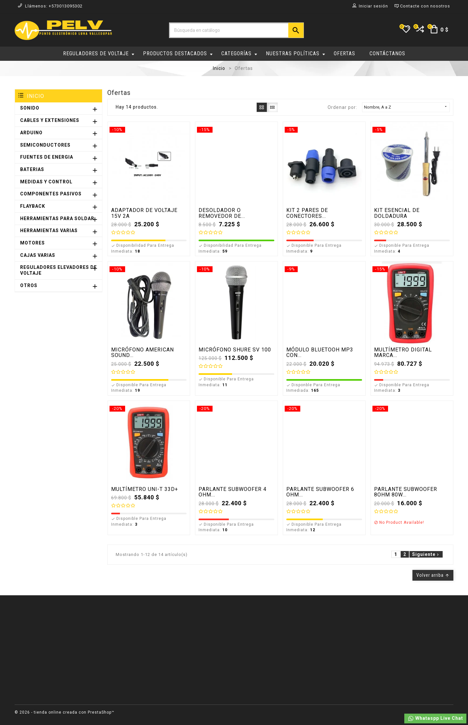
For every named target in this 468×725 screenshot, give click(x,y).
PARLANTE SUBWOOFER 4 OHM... (232, 492)
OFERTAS (344, 53)
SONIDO (29, 108)
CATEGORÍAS (239, 53)
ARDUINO (31, 132)
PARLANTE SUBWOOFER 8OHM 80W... (405, 492)
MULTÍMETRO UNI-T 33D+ (144, 489)
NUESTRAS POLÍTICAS (295, 53)
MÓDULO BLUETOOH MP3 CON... (319, 352)
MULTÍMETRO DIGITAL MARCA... (403, 352)
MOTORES (32, 242)
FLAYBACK (32, 206)
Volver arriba (432, 575)
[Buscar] (236, 30)
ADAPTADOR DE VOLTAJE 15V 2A (144, 213)
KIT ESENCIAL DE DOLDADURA (397, 213)
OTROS (28, 285)
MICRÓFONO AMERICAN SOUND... (142, 352)
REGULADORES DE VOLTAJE (98, 53)
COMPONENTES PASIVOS (51, 193)
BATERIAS (32, 169)
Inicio (35, 96)
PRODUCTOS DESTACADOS (178, 53)
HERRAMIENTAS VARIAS (49, 230)
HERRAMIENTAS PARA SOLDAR (57, 218)
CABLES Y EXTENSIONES (49, 120)
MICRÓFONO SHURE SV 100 (235, 350)
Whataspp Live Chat (435, 718)
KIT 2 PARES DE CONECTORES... (307, 213)
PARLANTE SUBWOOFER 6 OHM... (320, 492)
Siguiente (426, 554)
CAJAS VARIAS (37, 255)
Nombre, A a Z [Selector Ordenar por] (406, 107)
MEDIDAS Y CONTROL (46, 181)
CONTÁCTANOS (387, 53)
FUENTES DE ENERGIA (46, 157)
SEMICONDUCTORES (45, 145)
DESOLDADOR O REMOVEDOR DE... (222, 213)
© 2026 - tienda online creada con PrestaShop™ (64, 712)
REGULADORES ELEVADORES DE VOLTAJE (58, 270)
